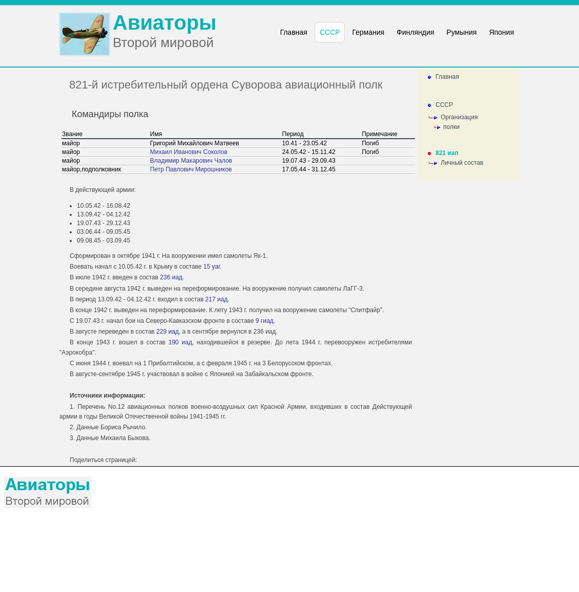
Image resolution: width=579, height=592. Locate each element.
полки (451, 126)
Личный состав (462, 162)
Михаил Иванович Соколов (189, 152)
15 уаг (211, 266)
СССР (444, 104)
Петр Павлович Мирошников (191, 169)
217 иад (216, 299)
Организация (459, 117)
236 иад (171, 277)
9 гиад (265, 320)
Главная (447, 76)
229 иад (167, 331)
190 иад (180, 342)
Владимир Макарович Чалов (191, 160)
